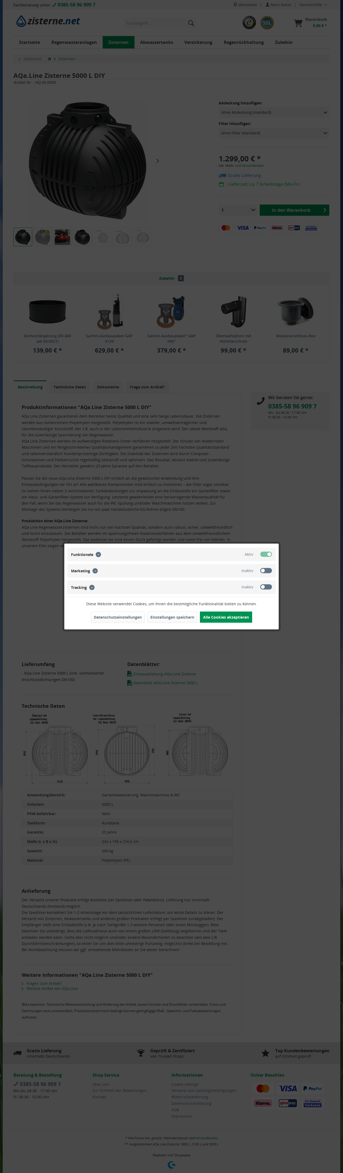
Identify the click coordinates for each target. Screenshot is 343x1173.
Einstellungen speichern (172, 617)
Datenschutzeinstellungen (118, 617)
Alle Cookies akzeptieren (226, 617)
